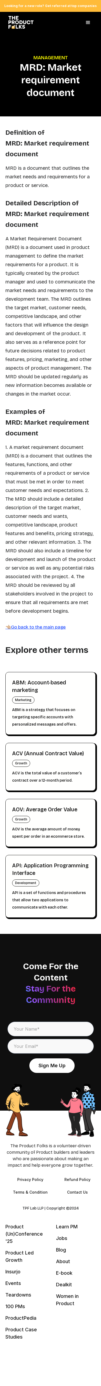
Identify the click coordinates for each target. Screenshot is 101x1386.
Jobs (61, 1238)
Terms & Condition (30, 1192)
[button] (88, 23)
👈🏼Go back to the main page (35, 627)
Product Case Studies (21, 1333)
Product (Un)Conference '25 (24, 1234)
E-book (64, 1273)
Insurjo (12, 1271)
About (63, 1261)
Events (13, 1283)
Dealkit (64, 1284)
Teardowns (18, 1295)
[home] (19, 22)
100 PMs (15, 1306)
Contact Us (77, 1192)
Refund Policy (77, 1179)
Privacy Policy (30, 1179)
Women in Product (67, 1299)
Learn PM (67, 1226)
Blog (61, 1250)
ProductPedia (20, 1318)
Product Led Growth (19, 1256)
